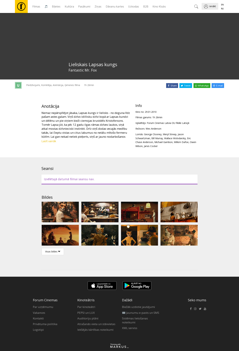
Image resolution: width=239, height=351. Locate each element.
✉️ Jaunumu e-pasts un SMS (140, 313)
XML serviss (129, 328)
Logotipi (38, 330)
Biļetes (56, 6)
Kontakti (38, 318)
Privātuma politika (45, 324)
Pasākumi (84, 6)
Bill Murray (157, 138)
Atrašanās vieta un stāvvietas (96, 324)
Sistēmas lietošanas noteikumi (135, 320)
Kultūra (69, 6)
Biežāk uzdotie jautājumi (138, 307)
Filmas (36, 6)
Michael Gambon (163, 142)
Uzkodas (133, 6)
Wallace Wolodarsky (175, 138)
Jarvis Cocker (151, 146)
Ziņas (98, 6)
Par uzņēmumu (43, 307)
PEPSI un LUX (86, 313)
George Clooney (152, 134)
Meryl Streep (169, 134)
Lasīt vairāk (48, 141)
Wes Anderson (153, 128)
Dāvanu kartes (115, 6)
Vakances (39, 313)
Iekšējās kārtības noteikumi (95, 330)
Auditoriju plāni (87, 318)
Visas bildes (52, 251)
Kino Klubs (159, 6)
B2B (145, 6)
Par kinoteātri (86, 307)
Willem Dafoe (181, 142)
